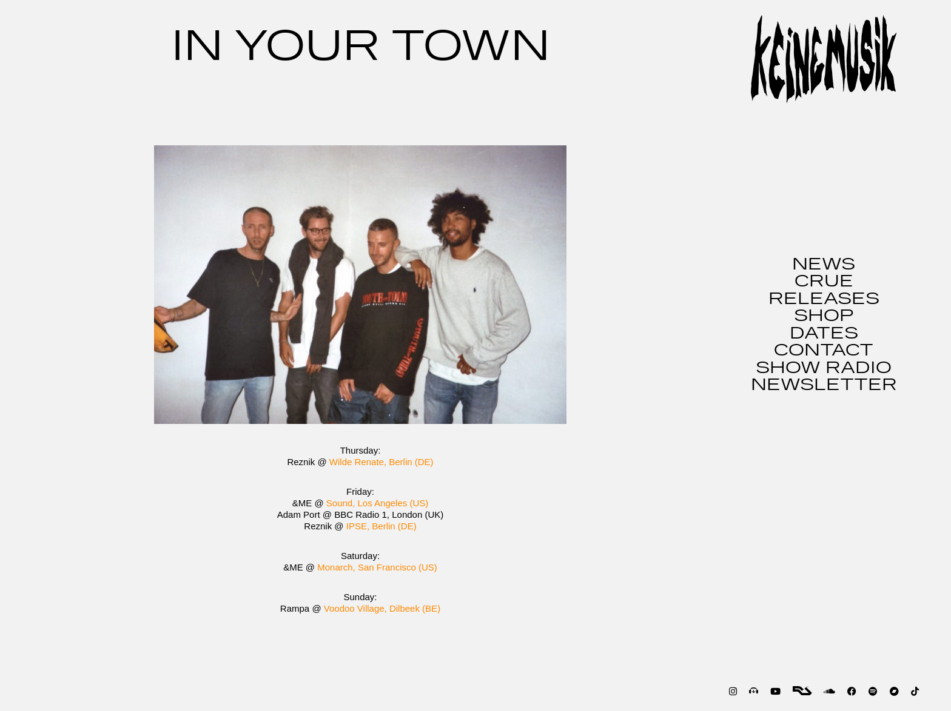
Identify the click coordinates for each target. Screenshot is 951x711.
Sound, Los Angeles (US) (377, 503)
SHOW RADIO (824, 368)
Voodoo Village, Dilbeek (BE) (382, 608)
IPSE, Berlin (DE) (381, 526)
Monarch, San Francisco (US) (377, 567)
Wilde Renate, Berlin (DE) (381, 462)
